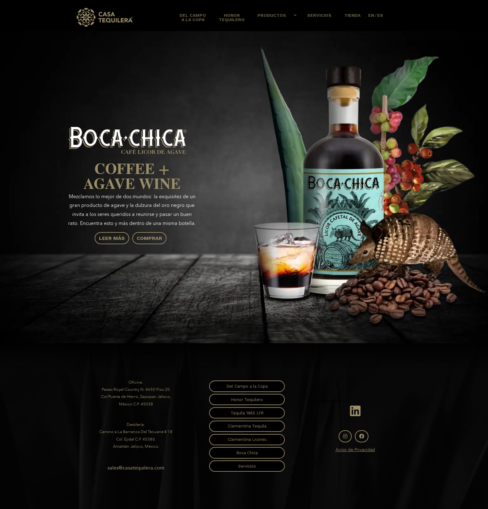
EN (371, 15)
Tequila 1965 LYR (247, 413)
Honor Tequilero (247, 399)
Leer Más (112, 238)
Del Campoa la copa (193, 17)
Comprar (149, 238)
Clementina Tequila (247, 426)
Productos (271, 15)
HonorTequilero (232, 17)
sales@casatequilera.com (135, 468)
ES (380, 15)
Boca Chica (247, 453)
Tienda (352, 15)
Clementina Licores (247, 439)
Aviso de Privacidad (355, 449)
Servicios (319, 15)
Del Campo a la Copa (247, 386)
